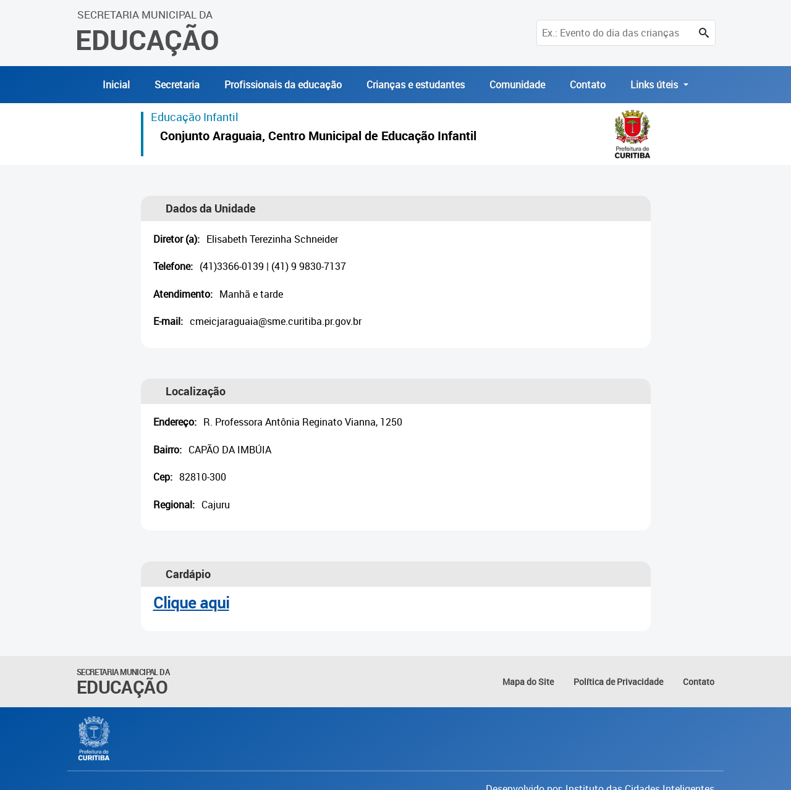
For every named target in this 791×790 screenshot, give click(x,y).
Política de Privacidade (618, 681)
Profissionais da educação (283, 84)
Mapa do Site (528, 681)
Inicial (116, 84)
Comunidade (517, 84)
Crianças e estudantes (415, 84)
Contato (588, 84)
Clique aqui (191, 602)
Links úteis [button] (655, 84)
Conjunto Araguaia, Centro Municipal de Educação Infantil (318, 137)
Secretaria (177, 84)
